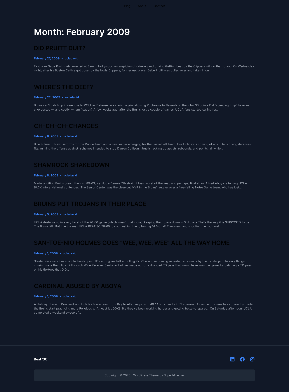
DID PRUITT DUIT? (60, 48)
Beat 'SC (40, 359)
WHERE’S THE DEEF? (63, 87)
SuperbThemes (174, 375)
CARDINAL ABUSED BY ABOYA (77, 286)
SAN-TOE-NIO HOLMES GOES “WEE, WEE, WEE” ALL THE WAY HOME (132, 242)
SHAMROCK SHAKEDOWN (71, 165)
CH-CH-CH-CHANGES (66, 126)
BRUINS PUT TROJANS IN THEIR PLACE (90, 203)
